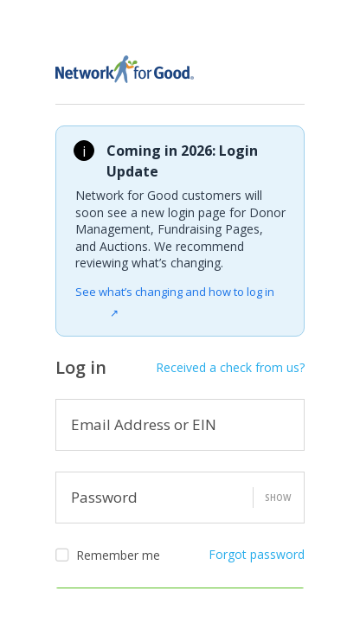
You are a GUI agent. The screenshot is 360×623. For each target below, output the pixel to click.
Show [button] (278, 497)
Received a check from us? (230, 367)
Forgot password (257, 554)
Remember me (107, 555)
